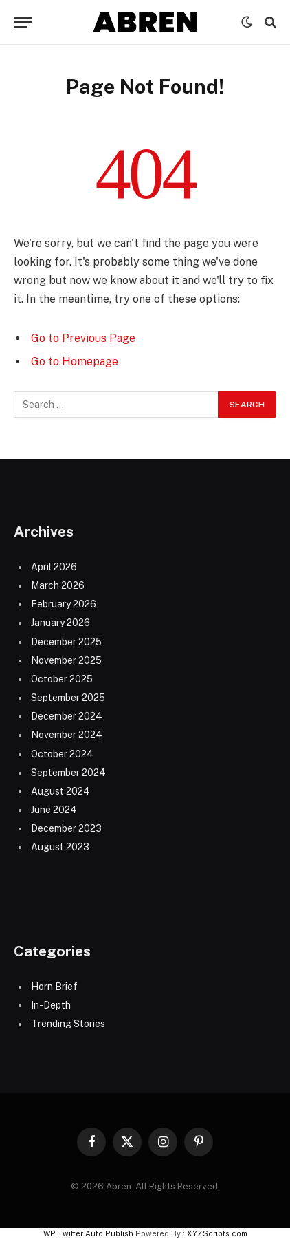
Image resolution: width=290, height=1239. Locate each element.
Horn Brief (54, 986)
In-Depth (51, 1005)
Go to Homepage (74, 361)
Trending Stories (68, 1023)
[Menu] (23, 22)
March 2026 (58, 585)
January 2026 (60, 622)
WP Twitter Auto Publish (88, 1233)
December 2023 (66, 828)
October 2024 (62, 753)
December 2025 (66, 641)
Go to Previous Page (83, 338)
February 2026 (63, 604)
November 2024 (66, 734)
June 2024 (54, 809)
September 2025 (68, 697)
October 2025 (62, 679)
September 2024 (68, 772)
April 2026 (54, 566)
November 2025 (66, 660)
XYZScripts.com (217, 1233)
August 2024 (60, 791)
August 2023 (60, 846)
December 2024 (66, 716)
